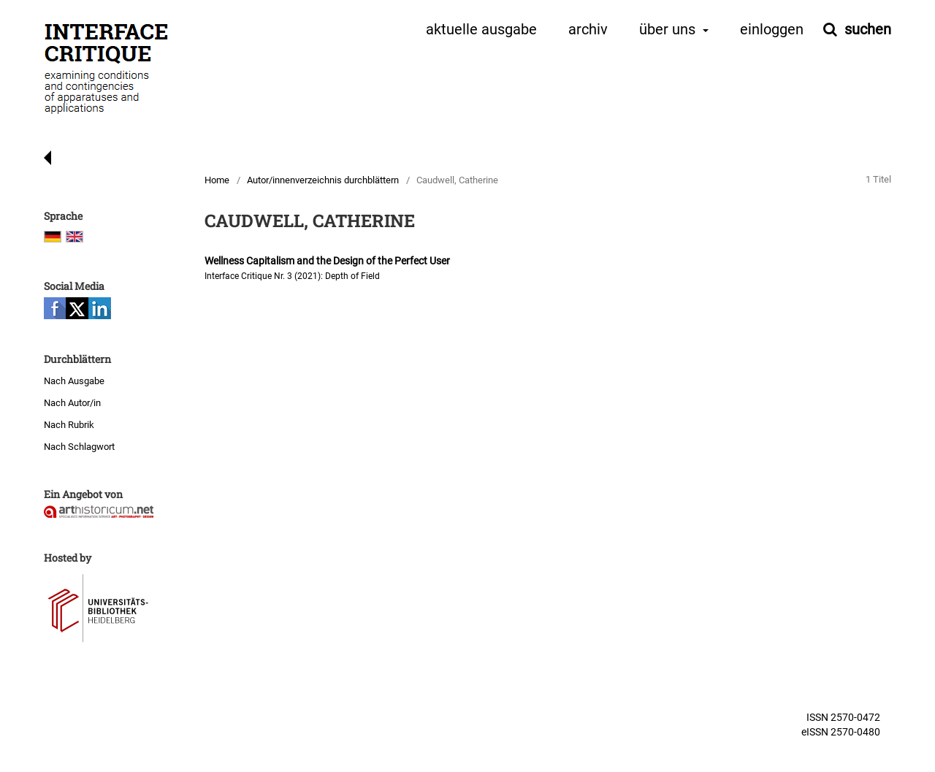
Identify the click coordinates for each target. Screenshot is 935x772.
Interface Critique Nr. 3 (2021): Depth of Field (292, 276)
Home (217, 180)
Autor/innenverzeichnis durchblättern (323, 180)
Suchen (866, 29)
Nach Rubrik (69, 424)
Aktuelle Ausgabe (481, 30)
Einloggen (772, 30)
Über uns (669, 30)
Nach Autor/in (72, 402)
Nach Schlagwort (79, 446)
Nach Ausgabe (74, 380)
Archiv (588, 30)
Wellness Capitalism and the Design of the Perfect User (327, 261)
